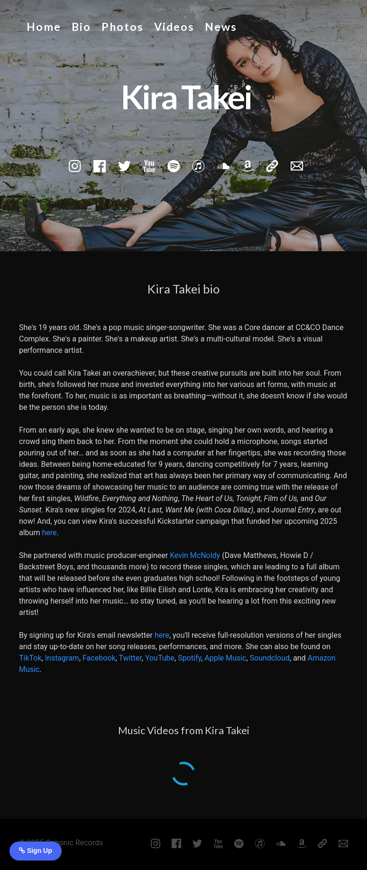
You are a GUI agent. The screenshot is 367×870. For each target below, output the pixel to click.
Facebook (99, 657)
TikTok (30, 657)
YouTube (159, 657)
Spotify (189, 657)
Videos (174, 26)
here (49, 532)
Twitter (130, 657)
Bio (81, 26)
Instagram (62, 657)
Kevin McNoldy (195, 555)
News (221, 26)
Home (44, 26)
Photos (122, 26)
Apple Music (225, 657)
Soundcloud (270, 657)
